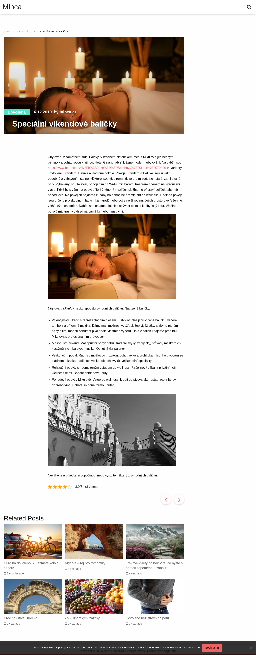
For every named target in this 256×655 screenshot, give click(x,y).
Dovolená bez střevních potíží (148, 618)
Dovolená (17, 112)
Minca (12, 7)
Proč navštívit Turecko (20, 618)
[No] (251, 648)
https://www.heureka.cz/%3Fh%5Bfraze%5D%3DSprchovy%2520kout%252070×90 (107, 168)
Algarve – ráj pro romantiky (85, 563)
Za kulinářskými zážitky (82, 618)
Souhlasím (212, 647)
